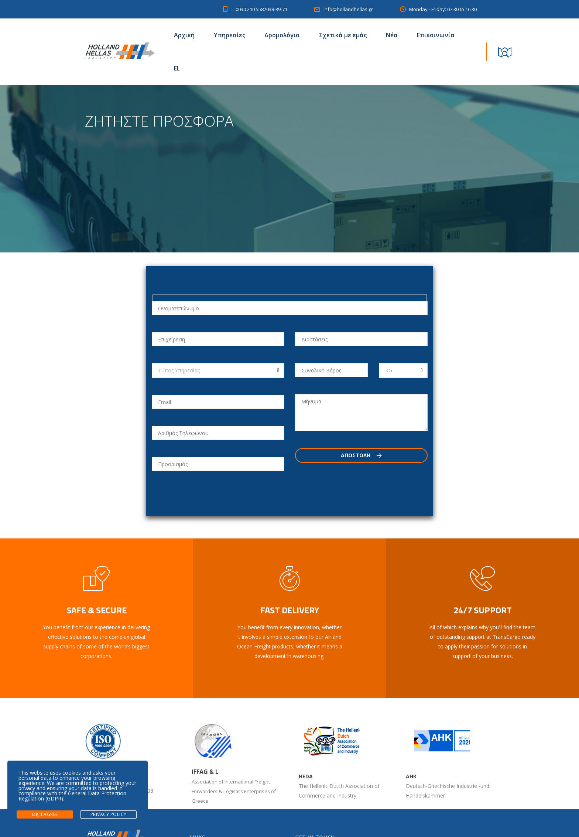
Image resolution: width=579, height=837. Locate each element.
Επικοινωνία (436, 35)
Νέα (392, 35)
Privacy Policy (108, 814)
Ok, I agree (45, 814)
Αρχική (184, 35)
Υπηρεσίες (229, 35)
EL (177, 68)
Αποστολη (361, 455)
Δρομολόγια (282, 35)
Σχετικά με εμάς (343, 35)
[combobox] (218, 370)
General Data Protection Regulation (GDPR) (72, 796)
